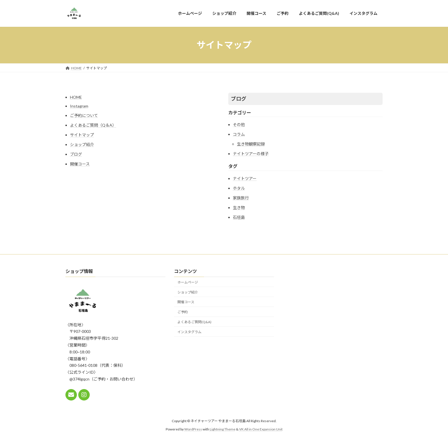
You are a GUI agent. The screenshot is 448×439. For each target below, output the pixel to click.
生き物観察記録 (251, 143)
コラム (239, 134)
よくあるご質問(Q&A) (194, 322)
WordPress (193, 429)
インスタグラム (189, 332)
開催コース (80, 163)
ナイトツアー (245, 178)
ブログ (76, 154)
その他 (239, 124)
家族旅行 (241, 197)
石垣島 (239, 217)
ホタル (239, 188)
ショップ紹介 (82, 144)
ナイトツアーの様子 (251, 153)
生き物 (239, 207)
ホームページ (187, 282)
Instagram (79, 106)
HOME (76, 97)
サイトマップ (82, 134)
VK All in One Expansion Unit (261, 429)
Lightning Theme (222, 429)
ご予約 (182, 312)
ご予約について (84, 115)
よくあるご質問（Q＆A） (93, 125)
